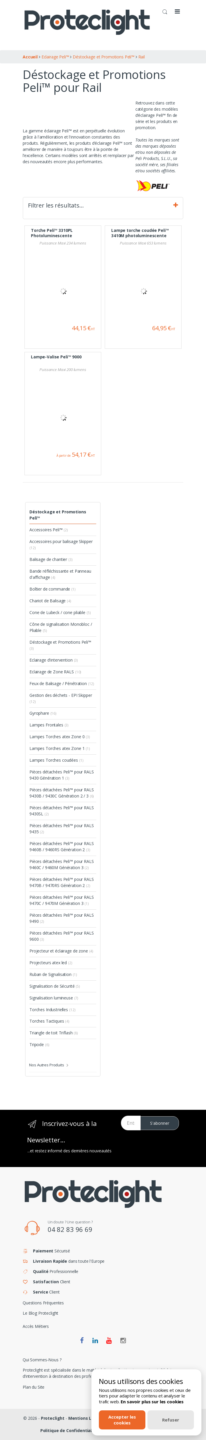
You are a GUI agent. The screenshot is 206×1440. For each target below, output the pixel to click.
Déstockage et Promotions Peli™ (57, 515)
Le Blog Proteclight (40, 1313)
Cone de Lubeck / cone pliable (60, 612)
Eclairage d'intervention (53, 660)
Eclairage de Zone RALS (55, 672)
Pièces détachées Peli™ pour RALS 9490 (61, 918)
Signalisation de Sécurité (54, 986)
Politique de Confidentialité (69, 1430)
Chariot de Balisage (50, 600)
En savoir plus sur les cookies (152, 1401)
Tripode (39, 1044)
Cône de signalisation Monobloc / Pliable (60, 627)
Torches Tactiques (49, 1021)
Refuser (170, 1420)
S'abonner (159, 1123)
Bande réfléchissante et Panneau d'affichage (60, 574)
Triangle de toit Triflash (53, 1033)
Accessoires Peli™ (48, 529)
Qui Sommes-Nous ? (42, 1360)
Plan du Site (33, 1387)
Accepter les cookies (122, 1419)
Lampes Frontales (49, 725)
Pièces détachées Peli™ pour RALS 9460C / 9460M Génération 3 (61, 864)
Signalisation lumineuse (53, 998)
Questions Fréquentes (43, 1303)
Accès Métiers (36, 1326)
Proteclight (52, 1418)
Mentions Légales (87, 1418)
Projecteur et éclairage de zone (61, 951)
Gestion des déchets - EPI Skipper (60, 698)
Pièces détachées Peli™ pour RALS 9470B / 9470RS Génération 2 (61, 882)
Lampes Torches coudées (56, 760)
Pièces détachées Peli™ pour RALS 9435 (61, 828)
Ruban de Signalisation (53, 974)
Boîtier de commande (52, 589)
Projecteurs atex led (50, 962)
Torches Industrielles (52, 1009)
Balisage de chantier (51, 559)
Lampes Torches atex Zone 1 (59, 748)
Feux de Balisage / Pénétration (61, 683)
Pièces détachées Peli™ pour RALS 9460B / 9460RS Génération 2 (61, 846)
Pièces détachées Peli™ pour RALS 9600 (61, 936)
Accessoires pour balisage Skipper (60, 544)
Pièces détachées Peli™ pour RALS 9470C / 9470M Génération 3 (61, 900)
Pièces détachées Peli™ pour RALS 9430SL (61, 811)
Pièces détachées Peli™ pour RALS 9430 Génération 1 (61, 775)
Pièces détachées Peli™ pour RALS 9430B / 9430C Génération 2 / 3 (61, 793)
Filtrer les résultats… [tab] (103, 205)
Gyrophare (43, 713)
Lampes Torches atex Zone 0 (59, 736)
